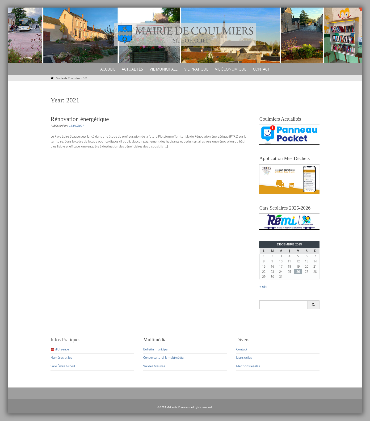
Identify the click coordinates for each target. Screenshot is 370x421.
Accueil (107, 69)
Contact (261, 69)
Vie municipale (164, 69)
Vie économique (230, 69)
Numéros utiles (61, 357)
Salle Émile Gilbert (62, 366)
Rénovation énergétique (79, 119)
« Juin (263, 286)
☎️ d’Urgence (59, 349)
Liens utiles (244, 357)
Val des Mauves (154, 366)
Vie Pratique (196, 69)
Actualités (132, 69)
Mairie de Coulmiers (68, 78)
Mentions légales (248, 366)
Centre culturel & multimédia (163, 357)
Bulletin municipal (155, 349)
